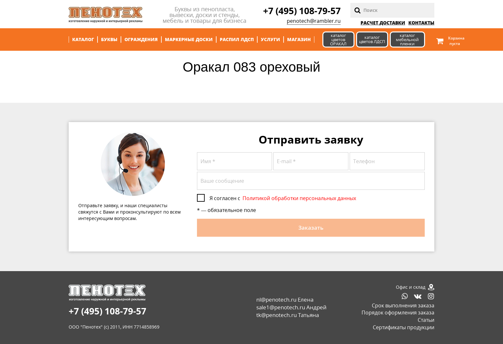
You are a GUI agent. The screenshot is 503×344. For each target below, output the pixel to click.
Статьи (426, 319)
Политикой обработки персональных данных (299, 198)
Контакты (421, 23)
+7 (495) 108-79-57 (302, 10)
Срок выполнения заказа (403, 305)
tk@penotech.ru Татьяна (287, 315)
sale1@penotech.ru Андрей (291, 307)
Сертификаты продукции (403, 327)
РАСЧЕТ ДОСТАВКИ (383, 23)
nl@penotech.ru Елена (284, 299)
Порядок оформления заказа (398, 312)
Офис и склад (410, 287)
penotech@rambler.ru (314, 20)
